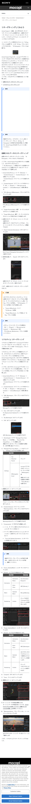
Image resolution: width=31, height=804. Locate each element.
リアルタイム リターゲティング (11, 84)
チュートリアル (11, 18)
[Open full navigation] (27, 3)
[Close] (29, 766)
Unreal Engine (20, 18)
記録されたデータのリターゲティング (13, 82)
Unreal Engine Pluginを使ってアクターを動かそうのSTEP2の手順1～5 (15, 706)
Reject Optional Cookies (15, 796)
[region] (15, 784)
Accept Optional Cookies (15, 801)
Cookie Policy (11, 784)
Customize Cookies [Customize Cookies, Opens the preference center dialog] (15, 791)
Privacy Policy (7, 788)
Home (3, 18)
